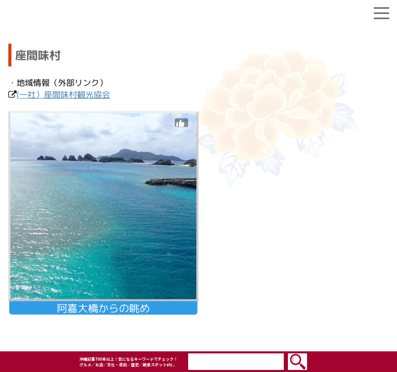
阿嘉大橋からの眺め (103, 308)
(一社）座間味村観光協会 (63, 94)
